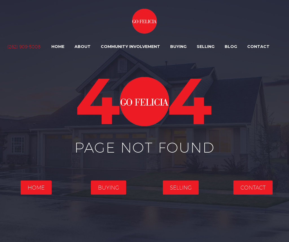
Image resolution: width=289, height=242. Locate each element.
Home (57, 46)
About (83, 46)
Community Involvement (130, 46)
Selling (205, 46)
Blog (231, 46)
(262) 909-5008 (24, 46)
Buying (178, 46)
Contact (258, 46)
